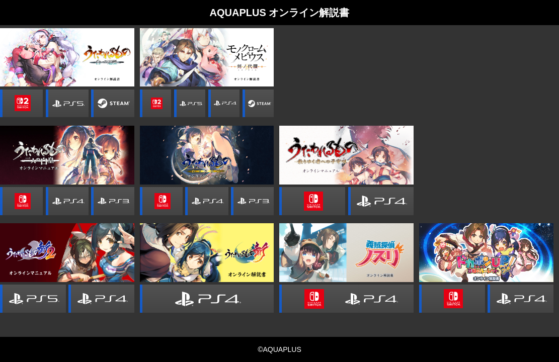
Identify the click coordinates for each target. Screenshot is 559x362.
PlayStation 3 (112, 201)
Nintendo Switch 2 (21, 103)
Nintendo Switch (21, 201)
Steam (112, 103)
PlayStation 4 (224, 103)
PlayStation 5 (67, 103)
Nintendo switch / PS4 (346, 299)
